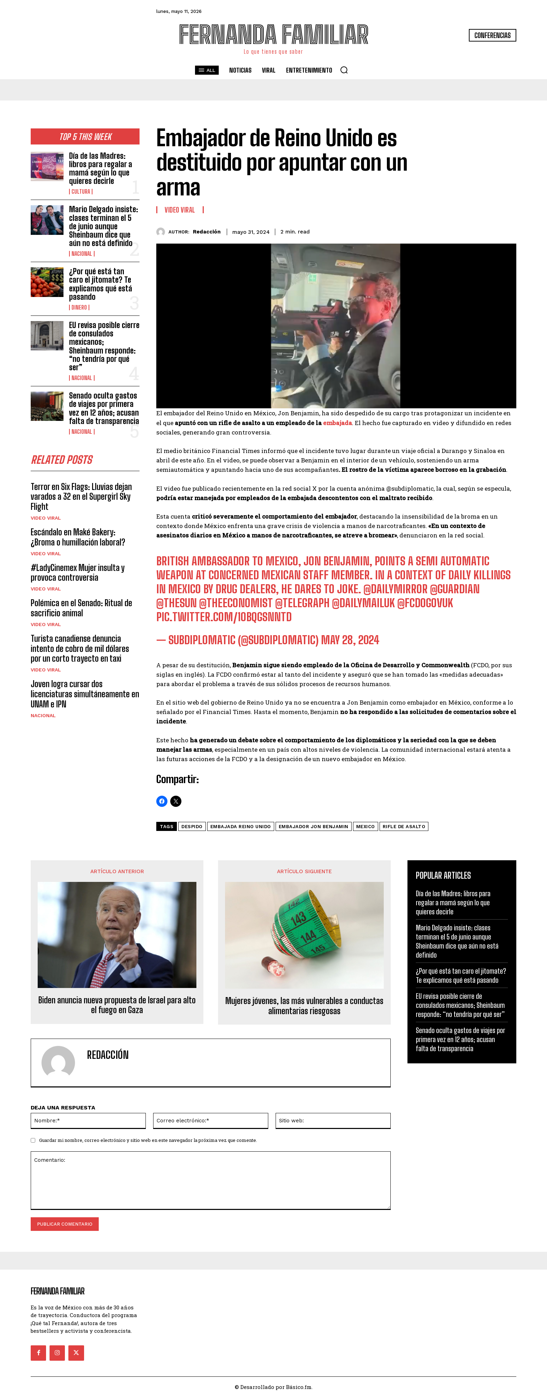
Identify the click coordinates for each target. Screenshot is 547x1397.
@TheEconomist (236, 603)
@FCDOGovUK (425, 603)
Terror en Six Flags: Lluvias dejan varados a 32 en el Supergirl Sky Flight (81, 497)
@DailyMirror (396, 589)
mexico (365, 826)
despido (192, 826)
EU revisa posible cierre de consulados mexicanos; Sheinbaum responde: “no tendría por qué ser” (104, 346)
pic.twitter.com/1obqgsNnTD (224, 617)
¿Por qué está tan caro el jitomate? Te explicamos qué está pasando (100, 284)
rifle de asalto (404, 826)
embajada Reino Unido (240, 826)
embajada (337, 423)
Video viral (46, 518)
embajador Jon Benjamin (314, 826)
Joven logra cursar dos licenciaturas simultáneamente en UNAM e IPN (85, 694)
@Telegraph (302, 603)
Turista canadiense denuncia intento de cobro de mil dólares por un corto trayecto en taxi (80, 649)
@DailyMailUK (363, 603)
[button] (344, 69)
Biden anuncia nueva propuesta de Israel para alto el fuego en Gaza (117, 1005)
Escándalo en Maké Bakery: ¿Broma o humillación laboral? (78, 538)
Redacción (206, 232)
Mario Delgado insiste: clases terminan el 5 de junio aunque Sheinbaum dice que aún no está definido (103, 226)
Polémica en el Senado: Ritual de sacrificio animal (81, 609)
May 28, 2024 (350, 640)
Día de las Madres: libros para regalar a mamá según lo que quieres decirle (100, 168)
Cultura (81, 191)
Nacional (82, 254)
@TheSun (176, 603)
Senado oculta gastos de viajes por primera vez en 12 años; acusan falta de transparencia (104, 408)
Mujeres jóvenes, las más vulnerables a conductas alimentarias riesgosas (304, 1006)
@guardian (455, 589)
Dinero (79, 307)
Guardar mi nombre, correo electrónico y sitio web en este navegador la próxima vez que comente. (148, 1140)
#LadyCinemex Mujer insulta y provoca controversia (78, 573)
